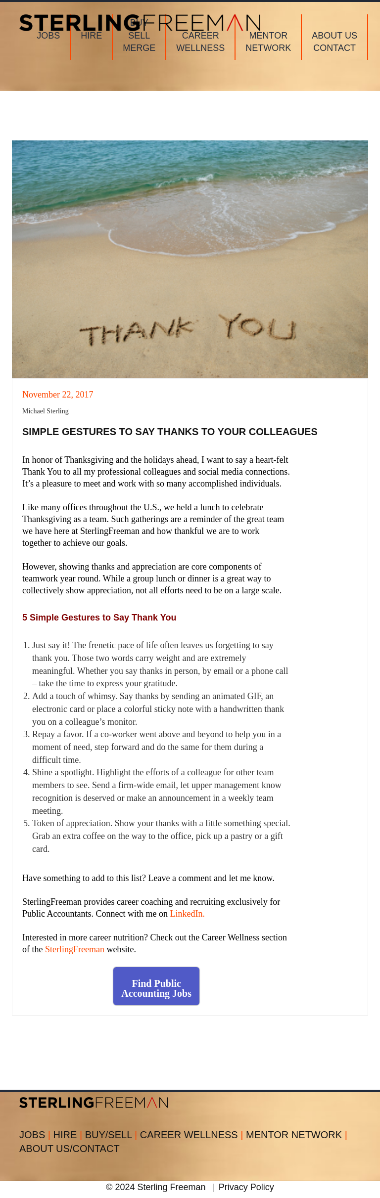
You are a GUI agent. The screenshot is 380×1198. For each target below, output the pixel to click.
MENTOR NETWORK (296, 1134)
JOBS (36, 1134)
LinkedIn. (187, 914)
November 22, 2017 (57, 394)
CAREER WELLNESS (193, 1134)
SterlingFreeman (74, 949)
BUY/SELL (112, 1134)
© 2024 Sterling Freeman (155, 1187)
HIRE (69, 1134)
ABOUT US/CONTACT (69, 1148)
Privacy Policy (246, 1187)
